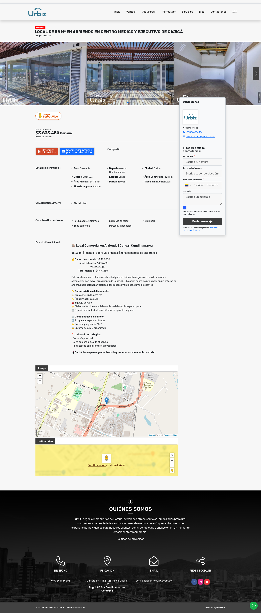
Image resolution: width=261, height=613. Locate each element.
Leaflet (152, 435)
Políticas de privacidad (130, 539)
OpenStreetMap (170, 435)
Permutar (168, 11)
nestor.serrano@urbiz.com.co (200, 136)
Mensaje (187, 191)
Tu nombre (189, 156)
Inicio (117, 11)
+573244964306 (194, 132)
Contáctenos (219, 11)
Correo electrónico (193, 168)
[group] (43, 73)
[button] (128, 102)
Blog (202, 11)
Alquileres (148, 11)
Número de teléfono (193, 179)
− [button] (40, 381)
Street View (49, 115)
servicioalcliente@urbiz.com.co (154, 580)
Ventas (130, 11)
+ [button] (40, 376)
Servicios (187, 11)
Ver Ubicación (97, 465)
